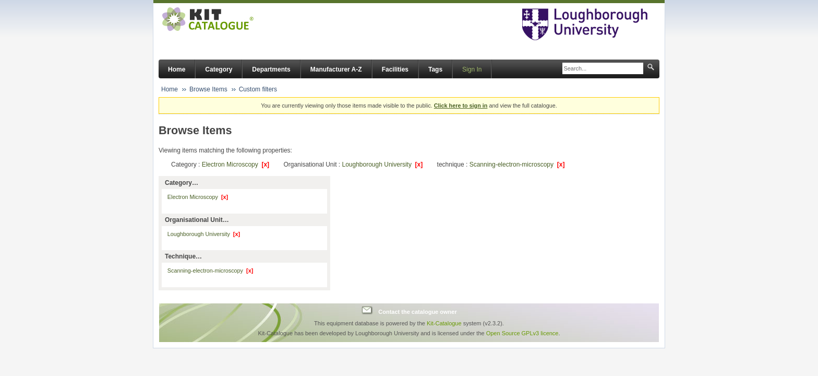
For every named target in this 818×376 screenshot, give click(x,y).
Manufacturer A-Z (336, 69)
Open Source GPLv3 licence (522, 333)
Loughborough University (382, 164)
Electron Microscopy (235, 164)
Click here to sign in (461, 105)
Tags (435, 69)
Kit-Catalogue (444, 323)
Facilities (395, 69)
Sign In (472, 69)
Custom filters (258, 89)
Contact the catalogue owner (417, 312)
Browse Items (208, 89)
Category (218, 69)
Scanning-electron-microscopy (517, 164)
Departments (271, 69)
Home (176, 69)
